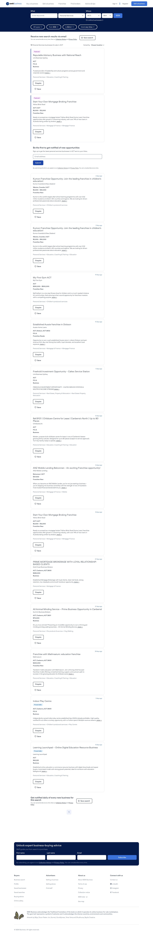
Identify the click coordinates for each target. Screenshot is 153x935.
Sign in (115, 4)
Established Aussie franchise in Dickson (52, 336)
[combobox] (44, 15)
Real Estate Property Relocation (44, 410)
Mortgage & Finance (54, 128)
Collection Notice (61, 39)
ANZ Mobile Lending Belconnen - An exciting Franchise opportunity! (66, 486)
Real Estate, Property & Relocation (58, 408)
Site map (81, 916)
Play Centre (73, 757)
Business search (19, 894)
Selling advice (51, 898)
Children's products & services (57, 211)
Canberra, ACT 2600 (44, 595)
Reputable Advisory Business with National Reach (57, 55)
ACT (34, 61)
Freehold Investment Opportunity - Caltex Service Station (61, 386)
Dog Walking (68, 660)
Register (125, 4)
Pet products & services (55, 660)
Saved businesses (20, 902)
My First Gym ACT (42, 287)
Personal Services (39, 77)
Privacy (80, 902)
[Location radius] (107, 15)
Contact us (113, 894)
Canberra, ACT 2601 (44, 642)
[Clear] (98, 15)
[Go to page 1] (69, 844)
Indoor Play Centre (42, 734)
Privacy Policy (73, 39)
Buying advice (19, 911)
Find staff (49, 902)
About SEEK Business (85, 894)
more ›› (59, 73)
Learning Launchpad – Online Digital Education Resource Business (65, 780)
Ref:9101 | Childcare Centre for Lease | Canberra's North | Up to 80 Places (65, 434)
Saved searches (19, 907)
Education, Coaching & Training (57, 77)
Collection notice (84, 907)
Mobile (64, 512)
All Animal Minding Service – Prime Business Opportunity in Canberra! (67, 636)
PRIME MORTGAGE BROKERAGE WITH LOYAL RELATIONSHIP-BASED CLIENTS (65, 587)
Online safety (18, 915)
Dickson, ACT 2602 (43, 343)
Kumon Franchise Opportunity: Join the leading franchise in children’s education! (67, 184)
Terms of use (82, 898)
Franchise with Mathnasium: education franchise (56, 683)
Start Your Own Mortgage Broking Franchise (54, 101)
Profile (16, 898)
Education (36, 265)
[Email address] (67, 160)
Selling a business (52, 894)
